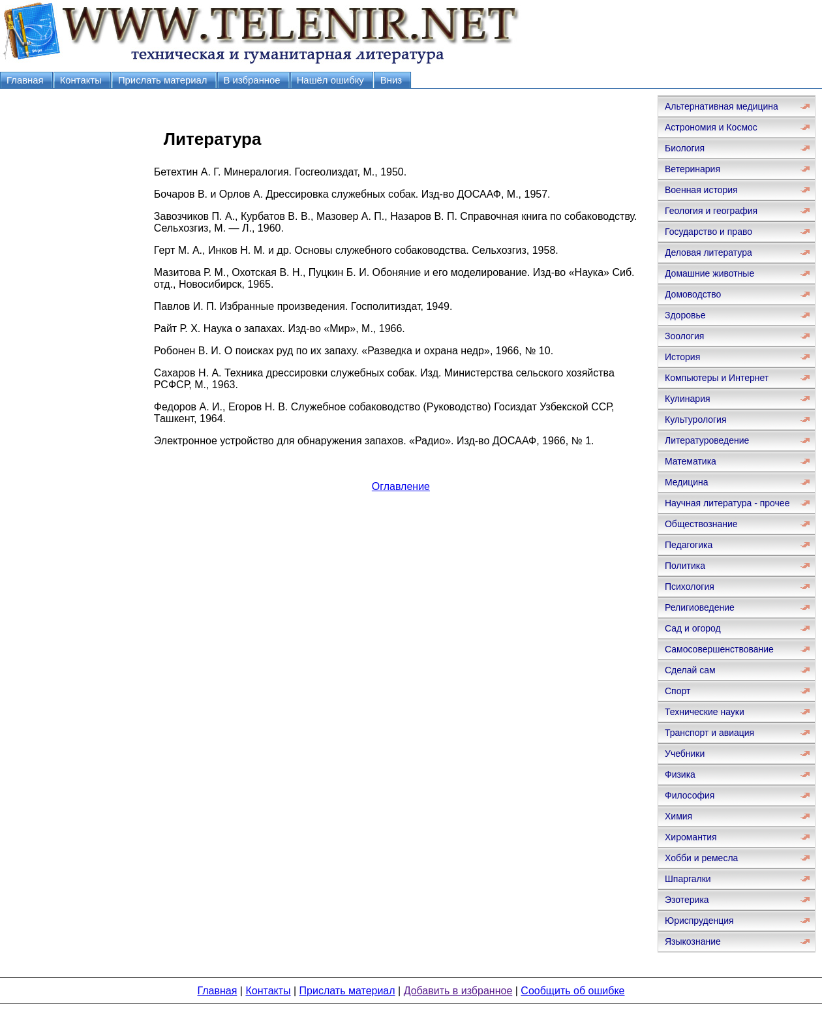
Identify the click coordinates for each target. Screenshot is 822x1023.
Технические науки (704, 712)
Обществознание (701, 524)
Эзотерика (687, 899)
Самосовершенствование (719, 649)
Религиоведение (700, 607)
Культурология (696, 419)
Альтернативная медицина (721, 106)
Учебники (685, 753)
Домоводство (693, 294)
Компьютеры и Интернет (717, 378)
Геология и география (711, 211)
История (682, 357)
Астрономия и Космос (711, 127)
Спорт (677, 691)
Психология (689, 586)
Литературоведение (707, 440)
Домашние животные (709, 273)
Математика (690, 461)
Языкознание (693, 941)
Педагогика (688, 545)
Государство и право (708, 231)
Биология (685, 148)
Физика (680, 774)
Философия (689, 795)
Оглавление (401, 486)
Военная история (701, 190)
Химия (678, 816)
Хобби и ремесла (701, 858)
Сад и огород (693, 628)
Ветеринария (692, 169)
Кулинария (687, 398)
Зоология (684, 336)
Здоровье (685, 315)
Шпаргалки (688, 879)
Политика (685, 565)
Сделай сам (690, 670)
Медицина (686, 482)
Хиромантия (691, 837)
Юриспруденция (699, 920)
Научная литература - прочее (727, 503)
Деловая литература (708, 252)
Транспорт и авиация (709, 732)
